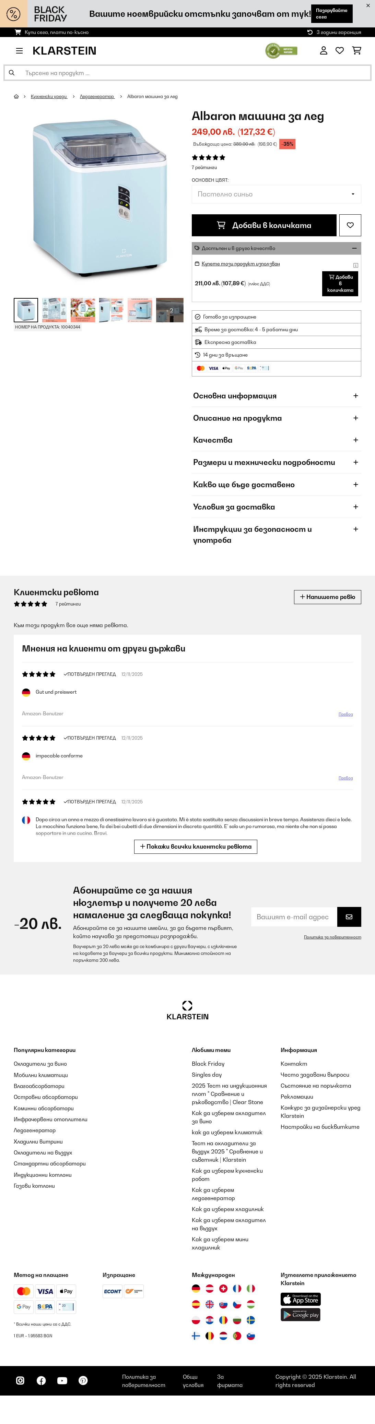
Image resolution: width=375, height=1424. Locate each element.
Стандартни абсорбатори (52, 1164)
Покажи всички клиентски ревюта (196, 848)
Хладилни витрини (39, 1142)
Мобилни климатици (42, 1076)
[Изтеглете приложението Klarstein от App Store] (301, 1301)
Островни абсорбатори (47, 1098)
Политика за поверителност (331, 938)
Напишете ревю (326, 598)
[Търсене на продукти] (187, 72)
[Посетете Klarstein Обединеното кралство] (210, 1306)
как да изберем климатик (227, 1133)
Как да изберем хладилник (228, 1210)
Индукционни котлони (44, 1175)
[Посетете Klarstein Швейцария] (223, 1290)
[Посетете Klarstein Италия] (251, 1290)
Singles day (207, 1076)
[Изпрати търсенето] (11, 73)
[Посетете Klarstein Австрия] (210, 1290)
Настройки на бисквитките (320, 1128)
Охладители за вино (42, 1065)
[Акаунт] (323, 51)
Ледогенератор (99, 96)
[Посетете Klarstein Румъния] (223, 1322)
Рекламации (297, 1098)
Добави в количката (264, 225)
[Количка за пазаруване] (356, 51)
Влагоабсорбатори (40, 1087)
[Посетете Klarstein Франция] (237, 1290)
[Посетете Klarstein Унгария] (251, 1306)
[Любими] (340, 51)
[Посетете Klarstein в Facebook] (42, 1383)
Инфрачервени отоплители (52, 1120)
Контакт (294, 1065)
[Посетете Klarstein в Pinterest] (86, 1383)
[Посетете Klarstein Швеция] (251, 1322)
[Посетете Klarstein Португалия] (237, 1337)
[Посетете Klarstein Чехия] (237, 1306)
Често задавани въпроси (315, 1076)
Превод (346, 716)
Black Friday (208, 1065)
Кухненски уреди (50, 96)
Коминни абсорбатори (44, 1109)
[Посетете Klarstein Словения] (251, 1337)
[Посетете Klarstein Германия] (196, 1290)
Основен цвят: (210, 180)
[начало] (22, 96)
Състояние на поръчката (316, 1087)
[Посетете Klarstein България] (237, 1322)
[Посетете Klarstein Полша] (196, 1322)
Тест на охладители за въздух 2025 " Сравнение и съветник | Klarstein (227, 1153)
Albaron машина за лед (155, 96)
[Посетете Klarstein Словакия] (223, 1306)
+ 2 (169, 310)
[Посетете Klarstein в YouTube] (64, 1383)
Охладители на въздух (44, 1153)
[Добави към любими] (350, 225)
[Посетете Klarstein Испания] (196, 1306)
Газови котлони (35, 1186)
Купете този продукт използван (242, 263)
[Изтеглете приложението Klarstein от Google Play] (301, 1316)
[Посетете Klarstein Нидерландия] (223, 1337)
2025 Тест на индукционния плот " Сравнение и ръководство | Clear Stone (229, 1095)
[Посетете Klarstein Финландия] (196, 1337)
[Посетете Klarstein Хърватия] (210, 1322)
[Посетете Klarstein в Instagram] (20, 1383)
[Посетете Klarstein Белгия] (210, 1337)
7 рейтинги (204, 167)
